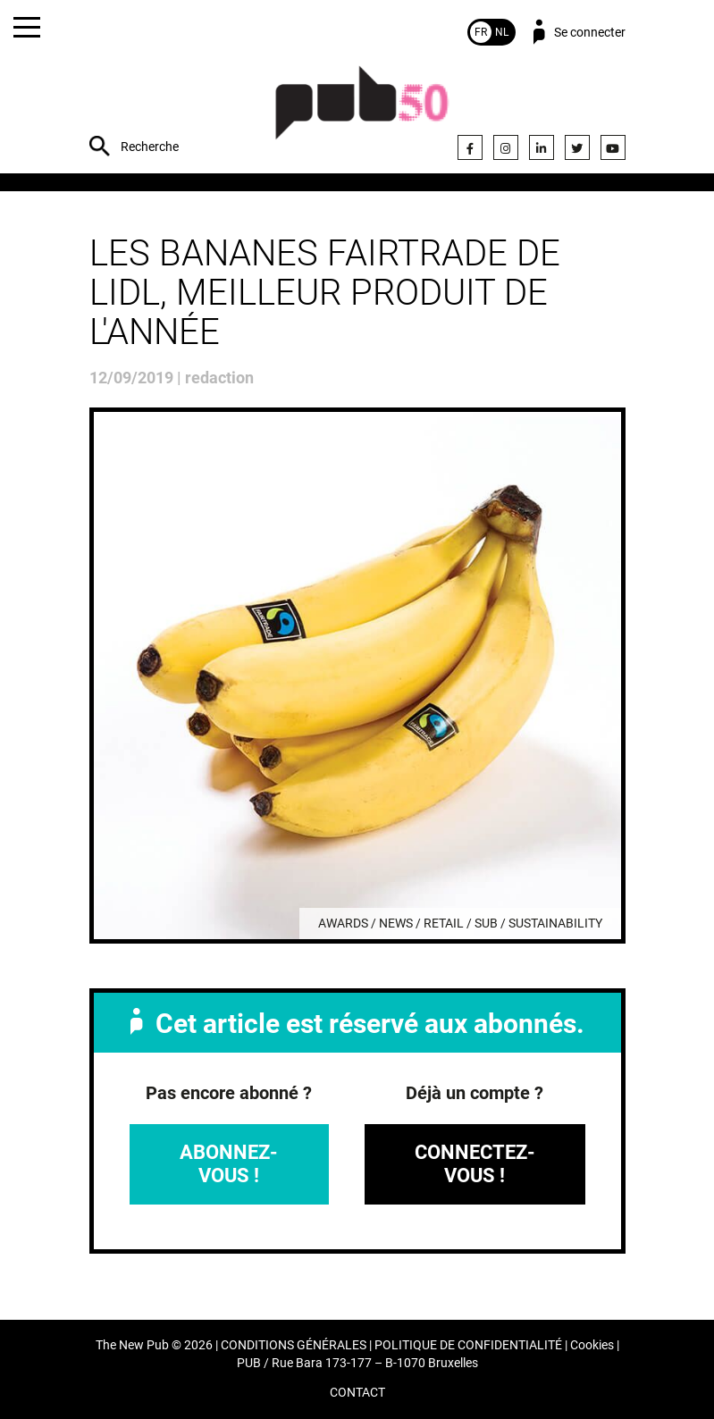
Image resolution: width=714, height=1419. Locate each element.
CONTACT (357, 1392)
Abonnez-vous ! (229, 1164)
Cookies (592, 1345)
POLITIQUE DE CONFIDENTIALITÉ (468, 1345)
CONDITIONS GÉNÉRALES (293, 1345)
